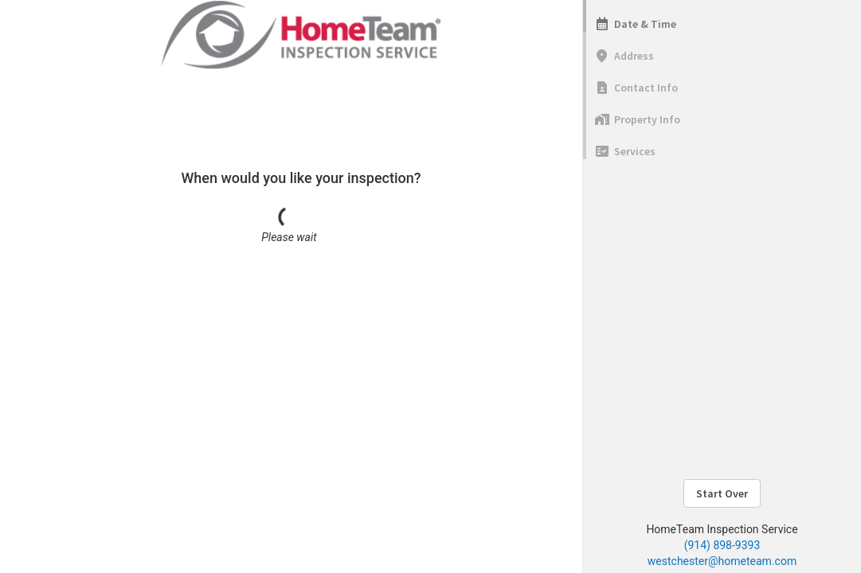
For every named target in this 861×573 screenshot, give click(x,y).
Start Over (722, 493)
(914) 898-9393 (722, 545)
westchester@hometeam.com (722, 561)
